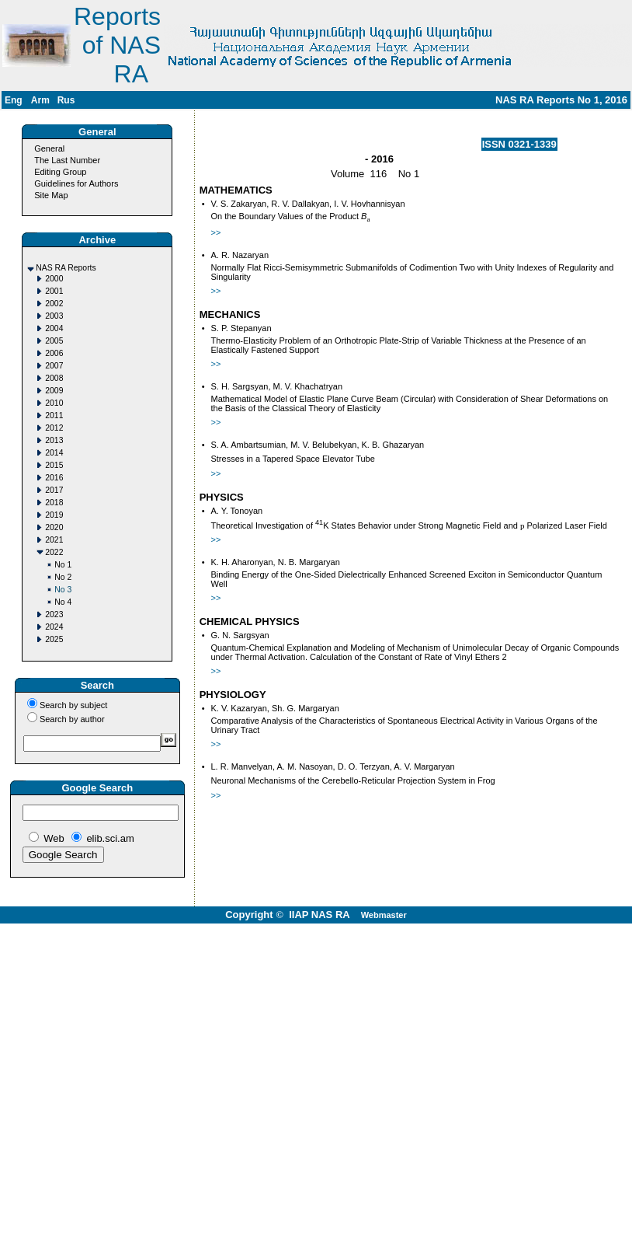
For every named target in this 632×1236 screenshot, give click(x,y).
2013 (54, 440)
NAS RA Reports (65, 268)
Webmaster (384, 915)
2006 (54, 353)
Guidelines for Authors (76, 183)
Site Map (51, 195)
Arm (40, 100)
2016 (54, 477)
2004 (54, 328)
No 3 (62, 589)
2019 (54, 515)
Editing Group (60, 171)
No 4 (62, 602)
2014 (54, 453)
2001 (54, 291)
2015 (54, 465)
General (49, 148)
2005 (54, 341)
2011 (54, 415)
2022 (54, 552)
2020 (54, 527)
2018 (54, 502)
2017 (54, 490)
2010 (54, 403)
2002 (54, 303)
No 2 (62, 577)
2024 (54, 627)
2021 (54, 540)
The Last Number (67, 160)
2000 (54, 278)
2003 (54, 316)
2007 (54, 365)
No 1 (62, 564)
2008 (54, 378)
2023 (54, 614)
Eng (14, 100)
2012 (54, 428)
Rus (66, 100)
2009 (54, 390)
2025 (54, 639)
